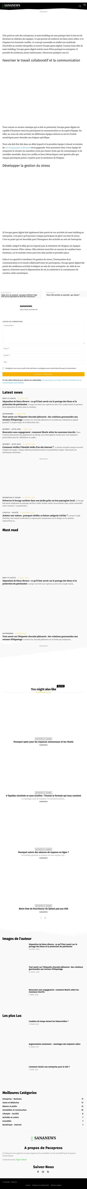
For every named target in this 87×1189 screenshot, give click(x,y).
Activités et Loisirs (43, 739)
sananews (26, 306)
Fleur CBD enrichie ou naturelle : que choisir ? (63, 295)
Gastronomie (7, 414)
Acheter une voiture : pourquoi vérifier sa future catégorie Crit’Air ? (35, 515)
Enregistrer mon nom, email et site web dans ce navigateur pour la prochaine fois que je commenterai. (40, 368)
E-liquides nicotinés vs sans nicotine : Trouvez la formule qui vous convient (43, 795)
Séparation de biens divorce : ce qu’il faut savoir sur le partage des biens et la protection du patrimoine (53, 945)
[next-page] (45, 918)
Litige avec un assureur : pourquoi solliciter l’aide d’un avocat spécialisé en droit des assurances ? (19, 295)
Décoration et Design (11, 497)
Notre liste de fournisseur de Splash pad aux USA (43, 908)
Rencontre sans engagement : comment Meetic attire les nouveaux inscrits (39, 432)
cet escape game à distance (17, 147)
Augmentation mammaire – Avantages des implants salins (54, 1044)
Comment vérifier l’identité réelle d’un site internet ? (28, 447)
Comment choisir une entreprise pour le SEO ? (49, 1067)
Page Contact (21, 1160)
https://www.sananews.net (28, 309)
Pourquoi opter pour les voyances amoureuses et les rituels (43, 741)
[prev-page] (41, 918)
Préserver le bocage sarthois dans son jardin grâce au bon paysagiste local (38, 500)
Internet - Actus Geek (11, 429)
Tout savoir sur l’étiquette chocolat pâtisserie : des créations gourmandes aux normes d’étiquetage (56, 968)
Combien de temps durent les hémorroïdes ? (49, 1021)
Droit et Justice (9, 398)
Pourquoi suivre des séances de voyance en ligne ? (43, 852)
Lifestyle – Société (10, 512)
